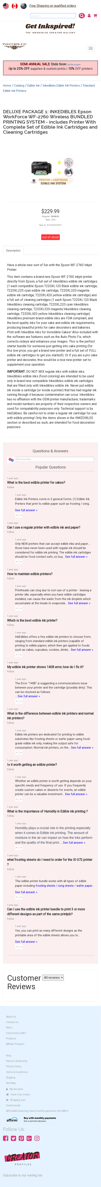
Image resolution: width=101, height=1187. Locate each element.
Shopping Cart (15, 1100)
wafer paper (84, 886)
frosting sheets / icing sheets (55, 886)
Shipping (10, 1077)
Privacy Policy (13, 1066)
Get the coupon (73, 64)
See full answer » (26, 510)
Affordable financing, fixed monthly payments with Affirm (37, 1111)
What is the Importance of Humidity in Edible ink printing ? (47, 811)
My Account (14, 1089)
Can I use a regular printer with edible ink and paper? (43, 527)
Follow (10, 487)
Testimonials (13, 1105)
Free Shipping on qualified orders (52, 6)
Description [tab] (13, 250)
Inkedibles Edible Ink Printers (61, 85)
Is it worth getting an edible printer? (32, 765)
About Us (11, 1016)
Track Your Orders (18, 1094)
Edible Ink (33, 85)
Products (11, 1038)
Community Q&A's (16, 1033)
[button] (16, 515)
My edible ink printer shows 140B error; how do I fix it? (45, 667)
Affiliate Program (15, 1044)
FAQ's (9, 1027)
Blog (8, 1055)
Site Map (10, 1083)
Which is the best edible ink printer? (32, 620)
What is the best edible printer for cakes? (36, 483)
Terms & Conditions (17, 1072)
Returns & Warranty (17, 1061)
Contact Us (12, 1022)
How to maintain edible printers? (30, 574)
